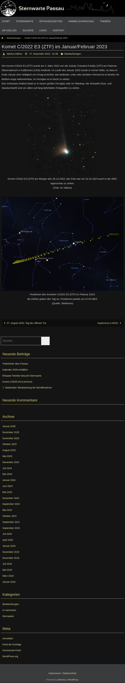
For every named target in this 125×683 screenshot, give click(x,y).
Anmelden (8, 638)
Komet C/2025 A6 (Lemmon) (18, 381)
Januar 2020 (9, 546)
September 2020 (12, 528)
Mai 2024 (7, 474)
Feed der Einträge (12, 644)
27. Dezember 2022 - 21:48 (47, 53)
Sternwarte (8, 616)
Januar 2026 (9, 426)
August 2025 (9, 450)
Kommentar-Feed (12, 650)
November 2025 (11, 438)
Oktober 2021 (10, 516)
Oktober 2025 (10, 444)
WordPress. (73, 680)
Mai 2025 (7, 456)
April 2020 (8, 540)
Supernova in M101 (109, 323)
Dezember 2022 (11, 498)
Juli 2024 (7, 468)
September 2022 (12, 504)
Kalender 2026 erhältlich (16, 369)
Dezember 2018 (11, 558)
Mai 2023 (7, 492)
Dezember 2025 (11, 432)
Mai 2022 (7, 510)
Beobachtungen (14, 38)
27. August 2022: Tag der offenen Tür (25, 323)
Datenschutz (69, 673)
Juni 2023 (8, 486)
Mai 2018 (7, 570)
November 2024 (11, 462)
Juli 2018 (7, 564)
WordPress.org (11, 656)
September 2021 (12, 522)
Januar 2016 (9, 582)
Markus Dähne (15, 53)
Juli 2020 (7, 534)
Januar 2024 (9, 480)
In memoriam (10, 610)
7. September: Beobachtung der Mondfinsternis (29, 387)
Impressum (55, 673)
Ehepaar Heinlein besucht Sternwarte (24, 375)
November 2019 (11, 552)
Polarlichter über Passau (16, 363)
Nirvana (61, 680)
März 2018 (8, 576)
